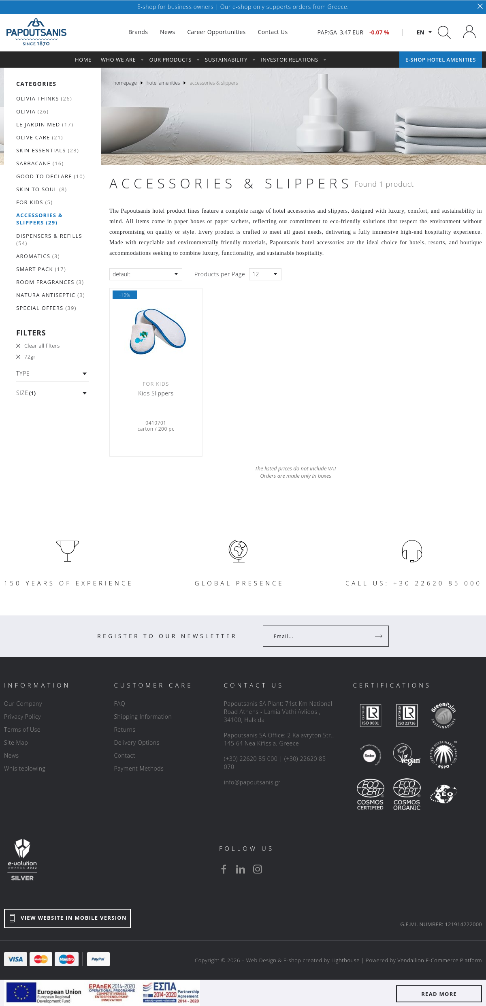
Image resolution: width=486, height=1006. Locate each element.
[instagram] (257, 869)
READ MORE (439, 993)
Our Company (23, 703)
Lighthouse (345, 960)
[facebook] (223, 869)
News (11, 755)
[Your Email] (320, 636)
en (420, 32)
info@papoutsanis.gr (252, 782)
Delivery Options (136, 742)
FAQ (119, 703)
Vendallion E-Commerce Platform (439, 960)
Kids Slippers (155, 393)
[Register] (379, 636)
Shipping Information (143, 716)
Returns (124, 729)
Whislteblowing (24, 768)
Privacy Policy (22, 716)
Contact (124, 755)
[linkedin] (240, 869)
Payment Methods (139, 768)
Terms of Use (22, 729)
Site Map (16, 742)
